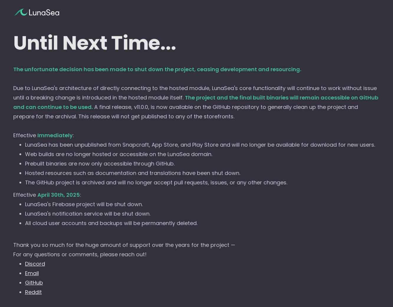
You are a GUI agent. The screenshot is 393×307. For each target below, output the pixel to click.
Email (32, 273)
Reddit (33, 292)
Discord (35, 264)
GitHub (34, 282)
